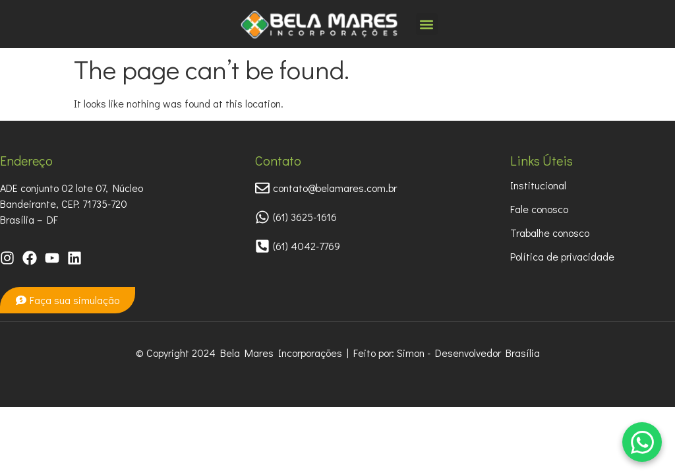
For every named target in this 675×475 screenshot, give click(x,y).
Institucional (538, 185)
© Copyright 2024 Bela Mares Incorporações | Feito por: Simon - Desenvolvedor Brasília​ (338, 353)
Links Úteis (541, 160)
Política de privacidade (562, 256)
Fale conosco (539, 209)
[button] (427, 24)
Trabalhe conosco (549, 232)
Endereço (26, 160)
